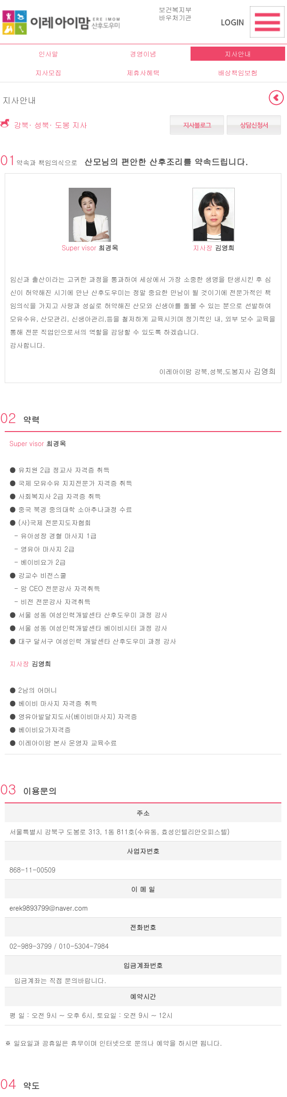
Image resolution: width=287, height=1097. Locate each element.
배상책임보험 (237, 72)
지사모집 (48, 72)
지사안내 (237, 53)
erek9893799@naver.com (48, 908)
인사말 (48, 53)
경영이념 (143, 53)
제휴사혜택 (143, 72)
